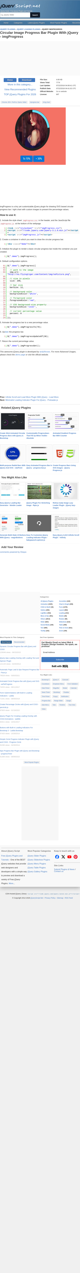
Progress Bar (46, 700)
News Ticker (46, 692)
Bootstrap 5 (45, 679)
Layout (61, 610)
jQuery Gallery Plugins (37, 871)
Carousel (65, 679)
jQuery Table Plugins (37, 867)
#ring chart (46, 102)
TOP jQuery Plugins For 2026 (20, 94)
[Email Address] (60, 652)
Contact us (58, 871)
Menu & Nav (45, 616)
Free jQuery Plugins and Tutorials (20, 5)
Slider (43, 622)
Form (61, 607)
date (6, 332)
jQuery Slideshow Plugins (39, 859)
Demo (10, 80)
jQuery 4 (56, 679)
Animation (44, 604)
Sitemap (60, 898)
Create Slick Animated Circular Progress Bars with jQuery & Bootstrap (12, 435)
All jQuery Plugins (47, 601)
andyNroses (45, 351)
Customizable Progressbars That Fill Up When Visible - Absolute (37, 435)
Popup (55, 696)
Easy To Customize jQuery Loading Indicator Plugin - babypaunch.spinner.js (37, 537)
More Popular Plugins (32, 762)
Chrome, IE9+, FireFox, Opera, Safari (14, 102)
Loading (62, 613)
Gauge (68, 700)
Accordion (62, 601)
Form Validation (73, 684)
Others (43, 619)
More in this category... (20, 84)
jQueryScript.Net (37, 898)
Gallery (43, 610)
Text (42, 627)
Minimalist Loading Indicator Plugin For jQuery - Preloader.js (31, 400)
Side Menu (45, 705)
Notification (65, 696)
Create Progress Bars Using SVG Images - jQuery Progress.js (64, 467)
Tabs (54, 705)
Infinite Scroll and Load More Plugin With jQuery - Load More (31, 397)
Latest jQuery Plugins (36, 23)
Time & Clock (63, 627)
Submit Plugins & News (64, 869)
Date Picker (45, 688)
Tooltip (43, 630)
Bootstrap (57, 692)
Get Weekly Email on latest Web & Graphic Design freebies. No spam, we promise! (59, 644)
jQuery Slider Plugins (37, 856)
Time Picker (46, 696)
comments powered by (13, 552)
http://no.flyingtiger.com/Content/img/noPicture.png (39, 274)
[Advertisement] (40, 58)
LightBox (44, 613)
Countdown (45, 684)
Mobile (61, 616)
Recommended (19, 642)
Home (6, 23)
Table (61, 624)
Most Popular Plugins (58, 23)
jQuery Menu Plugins (37, 863)
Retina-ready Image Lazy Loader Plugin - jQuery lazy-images (64, 505)
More (11, 883)
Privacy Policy (50, 898)
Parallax (66, 692)
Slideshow (62, 622)
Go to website (61, 91)
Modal (65, 688)
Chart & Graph (64, 604)
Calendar (74, 688)
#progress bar (34, 102)
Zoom (61, 630)
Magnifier (56, 688)
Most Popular (6, 642)
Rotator (61, 619)
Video (44, 709)
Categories (18, 23)
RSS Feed (69, 898)
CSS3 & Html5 (45, 607)
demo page (20, 354)
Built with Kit (60, 666)
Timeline (62, 705)
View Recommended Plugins (20, 89)
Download (26, 80)
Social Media (45, 624)
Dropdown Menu (58, 684)
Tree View (72, 705)
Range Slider (58, 700)
